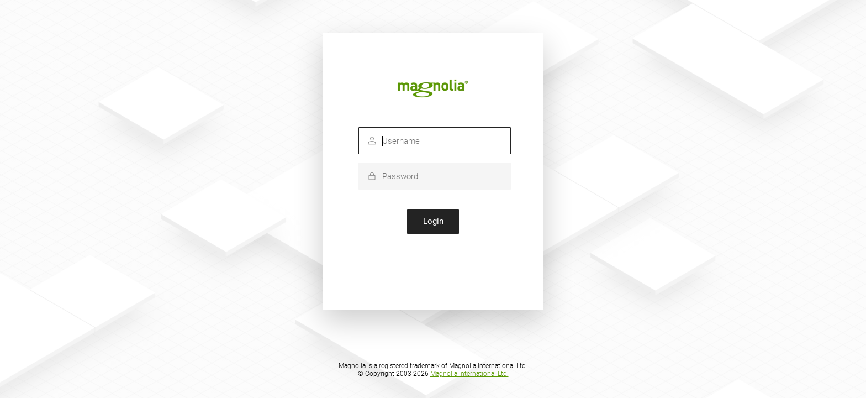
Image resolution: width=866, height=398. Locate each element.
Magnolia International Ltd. (469, 374)
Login (433, 221)
